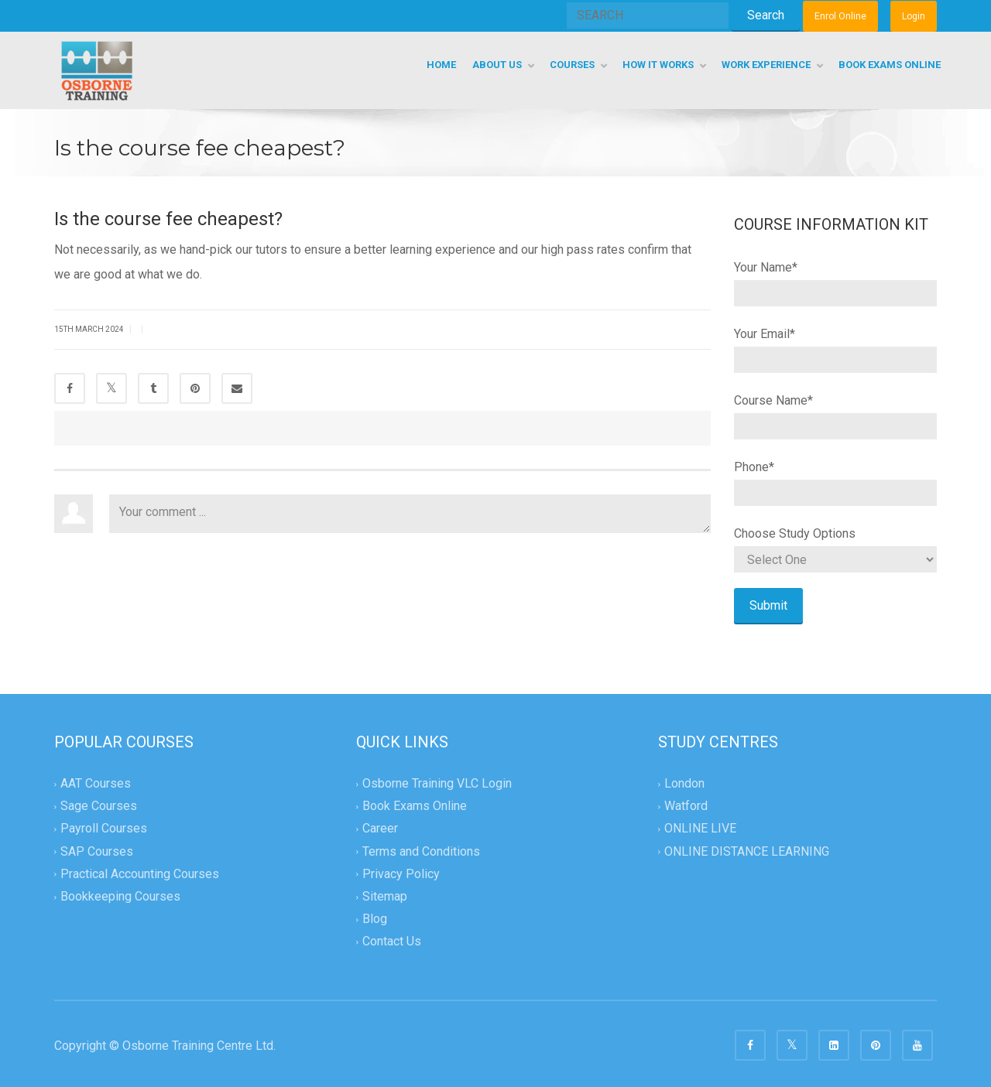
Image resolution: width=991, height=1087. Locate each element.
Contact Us (391, 941)
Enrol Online (840, 16)
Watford (686, 806)
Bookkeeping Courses (120, 896)
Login (913, 16)
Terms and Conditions (421, 851)
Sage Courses (98, 806)
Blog (374, 918)
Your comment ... (410, 513)
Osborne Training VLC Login (437, 783)
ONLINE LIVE (700, 829)
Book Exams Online (414, 806)
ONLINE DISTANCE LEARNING (746, 851)
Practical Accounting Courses (139, 874)
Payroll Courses (103, 829)
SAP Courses (96, 851)
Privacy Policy (401, 874)
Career (380, 829)
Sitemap (384, 896)
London (684, 783)
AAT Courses (95, 783)
